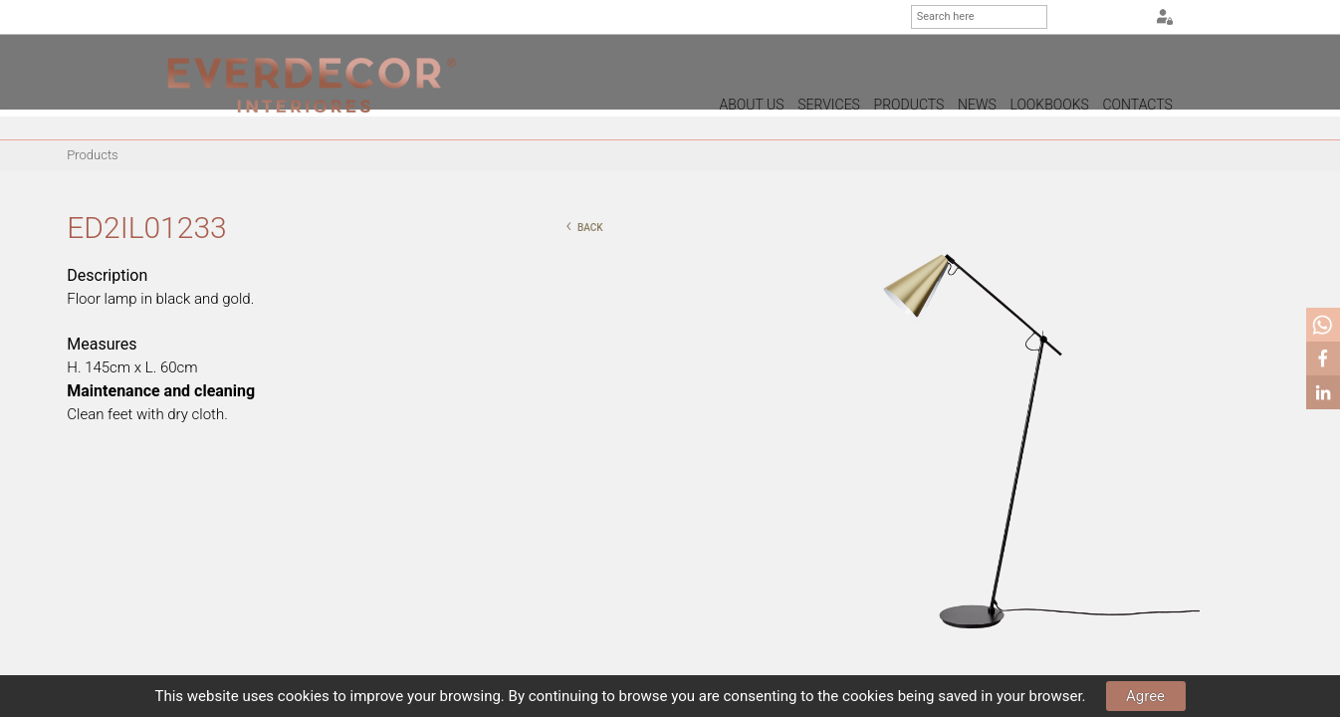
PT (1078, 18)
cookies (304, 696)
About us (752, 105)
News (977, 105)
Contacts (1138, 105)
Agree (1145, 696)
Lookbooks (1048, 105)
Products (909, 105)
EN (1103, 18)
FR (1128, 18)
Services (828, 105)
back (583, 225)
